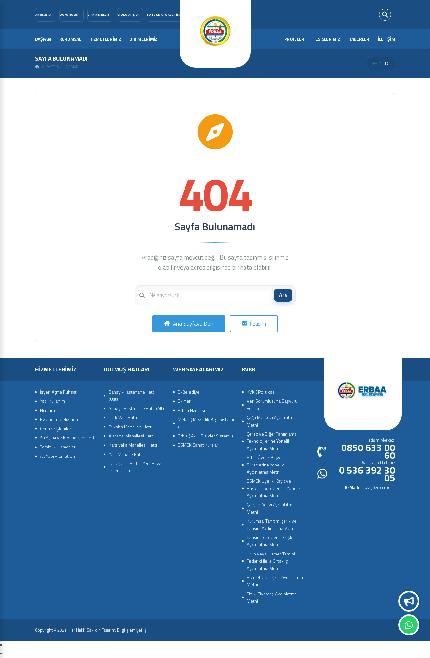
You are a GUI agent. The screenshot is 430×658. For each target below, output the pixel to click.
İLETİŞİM (386, 38)
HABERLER (358, 38)
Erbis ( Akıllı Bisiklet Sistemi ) (205, 435)
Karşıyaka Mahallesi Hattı (133, 444)
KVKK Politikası (261, 391)
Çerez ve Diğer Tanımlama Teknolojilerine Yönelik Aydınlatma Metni (271, 441)
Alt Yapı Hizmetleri (57, 456)
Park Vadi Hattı (123, 417)
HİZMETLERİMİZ (105, 38)
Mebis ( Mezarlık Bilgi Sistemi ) (206, 423)
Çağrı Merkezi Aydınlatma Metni (271, 421)
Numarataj (50, 410)
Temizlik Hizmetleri (58, 446)
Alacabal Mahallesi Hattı (131, 435)
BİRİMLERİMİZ (143, 38)
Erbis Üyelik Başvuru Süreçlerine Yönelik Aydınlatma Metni (266, 464)
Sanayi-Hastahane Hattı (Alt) (136, 408)
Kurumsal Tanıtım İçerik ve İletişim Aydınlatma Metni (271, 524)
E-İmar (184, 401)
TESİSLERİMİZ (326, 38)
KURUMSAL (70, 38)
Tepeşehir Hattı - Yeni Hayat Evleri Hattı (136, 467)
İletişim (254, 323)
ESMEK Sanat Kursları (198, 444)
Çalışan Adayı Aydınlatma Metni (271, 508)
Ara (283, 295)
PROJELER (294, 38)
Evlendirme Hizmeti (59, 419)
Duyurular (409, 601)
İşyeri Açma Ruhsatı (59, 391)
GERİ (381, 63)
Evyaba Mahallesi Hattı (131, 426)
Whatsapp (409, 625)
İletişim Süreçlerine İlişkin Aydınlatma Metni (271, 541)
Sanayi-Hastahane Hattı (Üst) (132, 395)
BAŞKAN (43, 38)
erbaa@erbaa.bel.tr (370, 487)
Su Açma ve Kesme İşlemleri (67, 437)
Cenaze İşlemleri (56, 428)
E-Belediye (189, 391)
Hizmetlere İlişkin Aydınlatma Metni (275, 581)
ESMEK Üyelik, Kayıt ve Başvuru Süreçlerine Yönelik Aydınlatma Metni (274, 488)
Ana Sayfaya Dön (188, 323)
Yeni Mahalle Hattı (126, 454)
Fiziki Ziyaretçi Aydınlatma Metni (272, 597)
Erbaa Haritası (191, 410)
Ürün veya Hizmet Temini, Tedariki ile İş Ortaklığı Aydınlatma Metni (271, 561)
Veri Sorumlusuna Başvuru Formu (272, 404)
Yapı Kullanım (52, 401)
